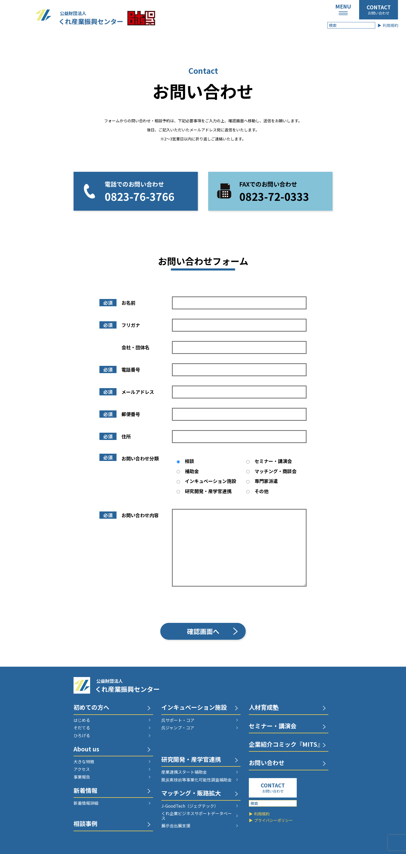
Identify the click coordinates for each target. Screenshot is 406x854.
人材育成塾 (264, 707)
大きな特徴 (84, 761)
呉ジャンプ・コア (177, 727)
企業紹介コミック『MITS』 (286, 745)
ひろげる (82, 735)
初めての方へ (91, 707)
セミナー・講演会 (272, 726)
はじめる (82, 720)
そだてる (82, 727)
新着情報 (85, 791)
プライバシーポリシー (273, 820)
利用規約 (390, 25)
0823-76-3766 (140, 196)
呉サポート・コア (177, 720)
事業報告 (82, 777)
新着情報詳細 (86, 803)
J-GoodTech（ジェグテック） (189, 806)
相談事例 (85, 824)
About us (86, 749)
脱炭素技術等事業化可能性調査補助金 (196, 780)
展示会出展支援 (175, 825)
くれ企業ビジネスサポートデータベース (196, 815)
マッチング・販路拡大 (191, 793)
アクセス (82, 769)
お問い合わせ (378, 13)
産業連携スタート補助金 (184, 772)
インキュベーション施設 (194, 707)
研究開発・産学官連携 (191, 760)
